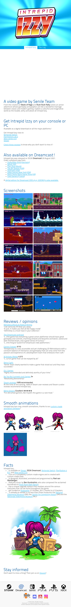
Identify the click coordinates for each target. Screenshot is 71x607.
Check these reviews (12, 145)
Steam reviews (10, 383)
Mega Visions (9, 391)
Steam (6, 141)
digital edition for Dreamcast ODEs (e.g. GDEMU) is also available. (32, 180)
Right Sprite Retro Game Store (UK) (21, 174)
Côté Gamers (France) (16, 176)
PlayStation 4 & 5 (11, 137)
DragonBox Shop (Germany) (18, 162)
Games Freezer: (10, 347)
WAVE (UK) (11, 164)
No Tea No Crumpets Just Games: (17, 377)
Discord (43, 573)
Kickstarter (25, 491)
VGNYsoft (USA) (13, 170)
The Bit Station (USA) (15, 168)
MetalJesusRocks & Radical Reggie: (18, 325)
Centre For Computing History (44, 495)
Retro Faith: (8, 363)
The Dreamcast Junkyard (14, 335)
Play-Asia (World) (14, 166)
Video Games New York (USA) (19, 172)
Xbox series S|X (10, 139)
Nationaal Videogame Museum (20, 497)
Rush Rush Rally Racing (28, 485)
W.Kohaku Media (11, 357)
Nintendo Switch (10, 135)
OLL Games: (8, 371)
